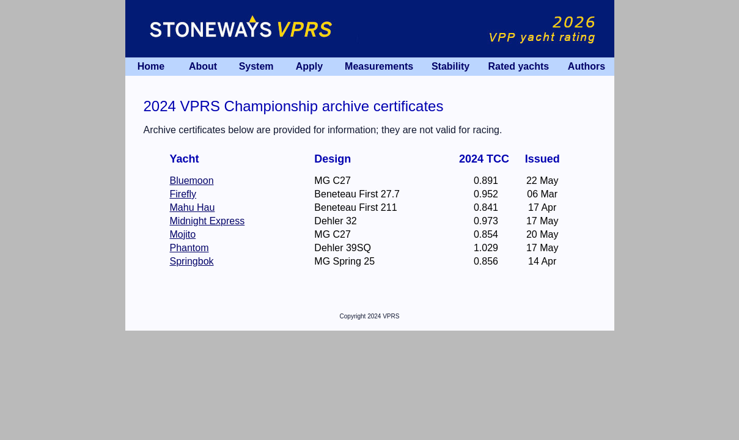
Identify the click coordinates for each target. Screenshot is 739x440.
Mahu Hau (192, 207)
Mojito (183, 234)
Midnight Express (207, 221)
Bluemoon (192, 180)
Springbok (192, 261)
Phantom (189, 248)
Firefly (183, 194)
